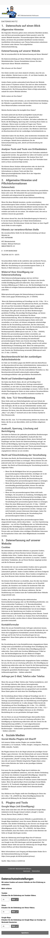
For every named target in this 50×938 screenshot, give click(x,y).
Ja (3, 899)
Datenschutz (36, 871)
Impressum (26, 871)
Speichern (25, 933)
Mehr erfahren (6, 888)
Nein (13, 899)
